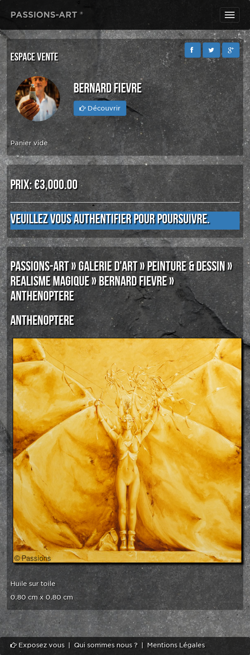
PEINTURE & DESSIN (186, 266)
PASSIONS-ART (39, 266)
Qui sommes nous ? (106, 645)
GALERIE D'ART (108, 266)
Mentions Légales (176, 645)
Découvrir (99, 108)
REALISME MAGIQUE (49, 281)
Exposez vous (37, 645)
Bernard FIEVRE (133, 281)
